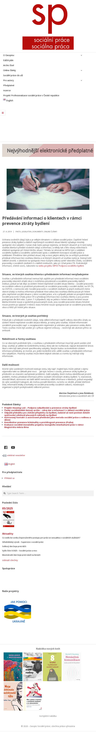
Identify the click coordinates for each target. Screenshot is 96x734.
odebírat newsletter (13, 455)
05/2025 (7, 508)
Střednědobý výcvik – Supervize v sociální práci (22, 542)
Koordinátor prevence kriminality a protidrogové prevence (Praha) (38, 422)
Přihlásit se (9, 478)
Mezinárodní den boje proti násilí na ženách (21, 555)
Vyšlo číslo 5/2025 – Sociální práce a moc (19, 550)
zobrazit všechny (10, 560)
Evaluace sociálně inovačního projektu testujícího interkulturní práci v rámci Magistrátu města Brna (43, 426)
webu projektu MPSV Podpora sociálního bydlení (61, 265)
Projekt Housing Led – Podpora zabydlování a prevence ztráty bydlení (40, 407)
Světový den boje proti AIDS (14, 546)
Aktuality (7, 533)
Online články (50, 231)
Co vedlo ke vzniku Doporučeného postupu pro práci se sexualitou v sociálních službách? (41, 537)
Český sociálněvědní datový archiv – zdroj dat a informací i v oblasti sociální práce (47, 410)
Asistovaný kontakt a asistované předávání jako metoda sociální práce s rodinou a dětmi (47, 418)
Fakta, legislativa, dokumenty (29, 231)
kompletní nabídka (48, 716)
